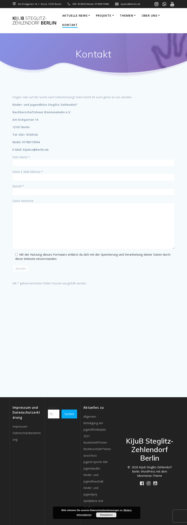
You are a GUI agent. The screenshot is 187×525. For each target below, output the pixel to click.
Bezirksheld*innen (95, 442)
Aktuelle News (75, 15)
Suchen (53, 407)
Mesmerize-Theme (149, 476)
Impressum (20, 426)
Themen (126, 15)
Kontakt (70, 25)
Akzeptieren (106, 515)
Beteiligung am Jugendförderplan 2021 (94, 429)
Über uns (149, 15)
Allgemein (89, 416)
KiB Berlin (34, 20)
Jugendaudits (91, 468)
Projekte (103, 15)
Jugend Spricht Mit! (95, 462)
